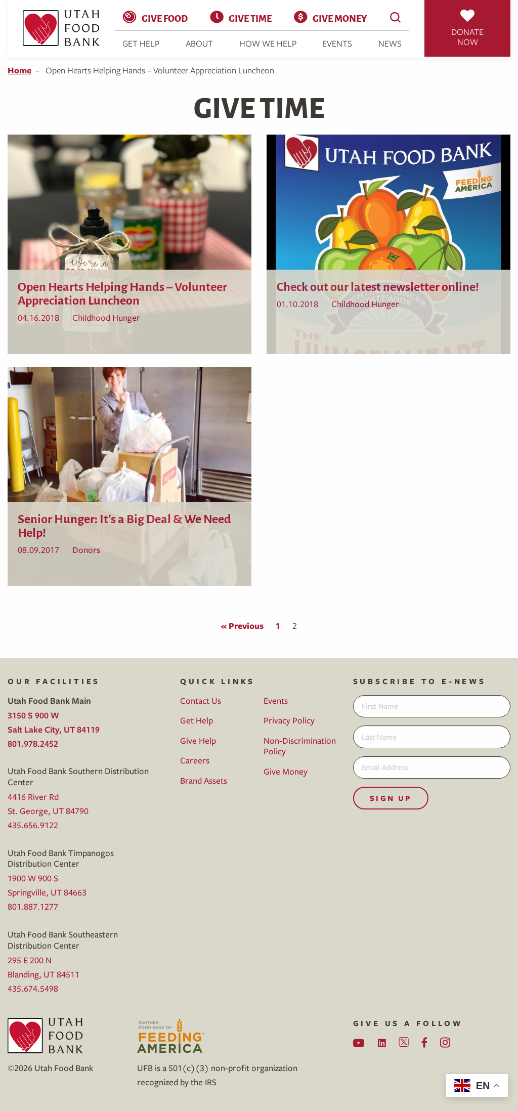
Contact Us (200, 700)
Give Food (165, 18)
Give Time (250, 18)
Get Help (140, 43)
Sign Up (390, 798)
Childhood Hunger (106, 317)
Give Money (340, 18)
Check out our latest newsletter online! (378, 285)
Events (337, 43)
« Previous (242, 625)
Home (19, 70)
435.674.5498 (33, 988)
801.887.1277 (33, 906)
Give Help (198, 740)
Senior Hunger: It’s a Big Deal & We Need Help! (124, 524)
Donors (86, 550)
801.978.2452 (33, 743)
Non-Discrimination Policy (300, 746)
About (199, 43)
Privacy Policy (289, 720)
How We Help (267, 43)
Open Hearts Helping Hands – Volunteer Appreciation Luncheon (122, 292)
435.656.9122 (33, 825)
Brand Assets (203, 780)
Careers (194, 760)
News (390, 43)
